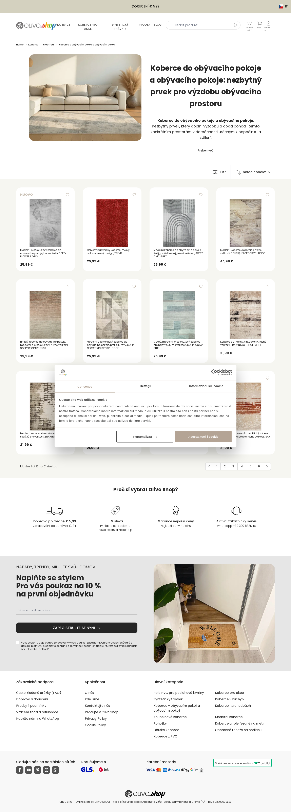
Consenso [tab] (84, 386)
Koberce (63, 25)
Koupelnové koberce (170, 717)
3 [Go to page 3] (233, 466)
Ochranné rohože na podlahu (238, 730)
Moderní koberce (229, 717)
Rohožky (160, 723)
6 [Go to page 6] (259, 466)
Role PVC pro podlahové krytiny (179, 692)
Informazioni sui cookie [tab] (206, 385)
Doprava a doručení (32, 699)
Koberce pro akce (88, 27)
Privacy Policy (96, 718)
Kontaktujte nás (97, 705)
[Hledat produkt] (235, 25)
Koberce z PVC (165, 736)
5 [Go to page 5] (250, 466)
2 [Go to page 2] (225, 466)
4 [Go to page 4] (242, 466)
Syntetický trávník (120, 27)
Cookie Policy (95, 725)
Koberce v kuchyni (229, 699)
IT (281, 6)
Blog (158, 25)
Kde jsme (92, 699)
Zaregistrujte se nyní (77, 627)
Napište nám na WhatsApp (37, 718)
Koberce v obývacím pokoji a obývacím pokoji (177, 708)
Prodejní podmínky (31, 705)
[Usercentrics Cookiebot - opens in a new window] (214, 372)
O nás (89, 692)
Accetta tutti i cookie (203, 436)
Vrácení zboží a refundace (37, 712)
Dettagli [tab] (145, 385)
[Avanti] (267, 466)
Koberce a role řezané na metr (239, 723)
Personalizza (145, 436)
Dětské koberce (166, 730)
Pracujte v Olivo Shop (101, 712)
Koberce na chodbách (233, 705)
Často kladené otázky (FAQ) (38, 692)
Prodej (144, 25)
